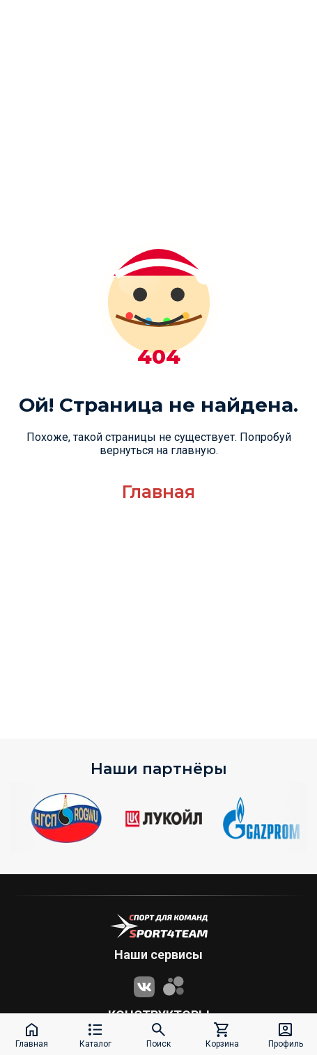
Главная (158, 491)
